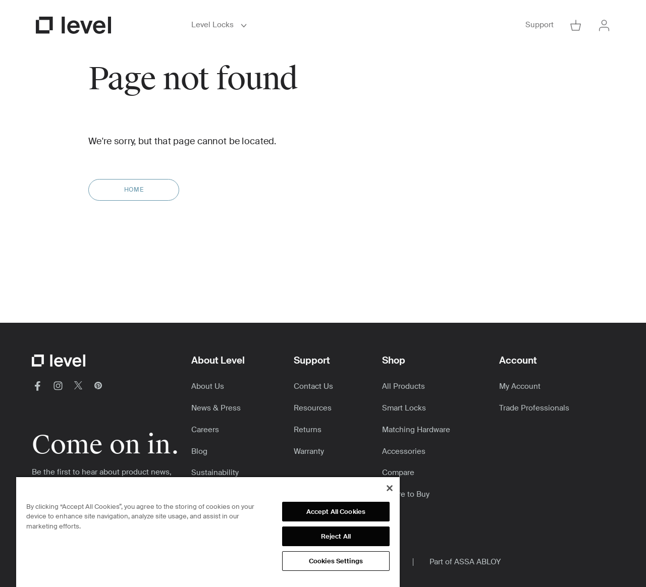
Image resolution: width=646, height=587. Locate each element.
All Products (403, 386)
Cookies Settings (336, 561)
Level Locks (220, 25)
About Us (207, 386)
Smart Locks (404, 408)
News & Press (216, 408)
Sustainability (215, 472)
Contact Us (313, 386)
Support (539, 25)
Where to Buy (405, 494)
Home (133, 190)
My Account (520, 386)
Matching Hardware (416, 430)
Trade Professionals (534, 408)
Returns (307, 430)
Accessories (403, 451)
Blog (199, 451)
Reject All (336, 536)
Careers (205, 430)
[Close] (390, 488)
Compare (398, 472)
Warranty (309, 451)
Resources (313, 408)
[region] (208, 531)
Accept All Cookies (335, 511)
